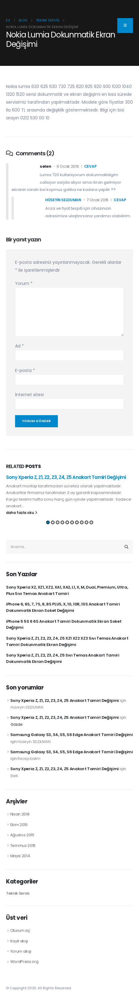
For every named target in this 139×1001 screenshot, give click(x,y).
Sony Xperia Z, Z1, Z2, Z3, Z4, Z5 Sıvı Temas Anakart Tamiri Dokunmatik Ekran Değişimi (62, 658)
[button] (48, 522)
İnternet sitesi (29, 395)
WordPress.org (24, 961)
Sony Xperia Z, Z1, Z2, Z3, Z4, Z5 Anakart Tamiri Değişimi (66, 477)
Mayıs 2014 (20, 856)
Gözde (16, 724)
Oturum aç (20, 930)
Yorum (24, 283)
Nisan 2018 (20, 814)
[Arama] (126, 547)
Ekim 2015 (19, 825)
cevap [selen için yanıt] (90, 166)
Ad (19, 346)
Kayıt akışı (19, 941)
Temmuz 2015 (23, 845)
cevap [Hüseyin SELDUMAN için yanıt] (120, 199)
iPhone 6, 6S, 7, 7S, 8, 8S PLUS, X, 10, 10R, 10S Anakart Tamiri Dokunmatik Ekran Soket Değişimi (63, 607)
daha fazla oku (21, 512)
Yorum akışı (20, 951)
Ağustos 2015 (22, 835)
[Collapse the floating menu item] (125, 25)
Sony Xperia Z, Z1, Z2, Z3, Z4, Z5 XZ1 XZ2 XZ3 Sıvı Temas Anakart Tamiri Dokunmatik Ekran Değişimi (67, 641)
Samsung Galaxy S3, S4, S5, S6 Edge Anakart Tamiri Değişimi (71, 735)
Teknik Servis (18, 893)
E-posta (25, 370)
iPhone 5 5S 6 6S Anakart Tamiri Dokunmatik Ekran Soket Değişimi (63, 624)
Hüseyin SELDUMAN (63, 199)
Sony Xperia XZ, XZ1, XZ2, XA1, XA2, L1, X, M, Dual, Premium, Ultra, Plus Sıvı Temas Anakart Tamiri (67, 590)
